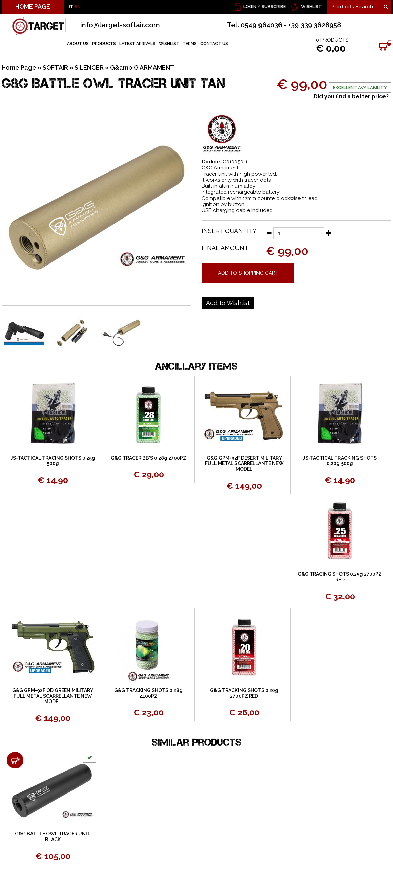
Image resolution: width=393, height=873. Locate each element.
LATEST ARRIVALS (137, 43)
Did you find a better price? (351, 96)
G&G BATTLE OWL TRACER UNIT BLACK (52, 836)
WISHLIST (311, 6)
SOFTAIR (55, 67)
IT (71, 6)
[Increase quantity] (329, 233)
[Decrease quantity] (269, 233)
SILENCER (89, 67)
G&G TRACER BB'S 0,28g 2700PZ (148, 458)
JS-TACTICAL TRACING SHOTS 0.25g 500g (53, 460)
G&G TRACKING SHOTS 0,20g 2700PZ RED (244, 693)
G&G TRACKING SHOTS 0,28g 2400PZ (148, 693)
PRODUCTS (104, 43)
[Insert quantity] (298, 233)
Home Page (19, 67)
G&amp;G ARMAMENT (142, 67)
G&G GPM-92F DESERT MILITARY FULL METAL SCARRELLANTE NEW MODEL (244, 463)
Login (249, 6)
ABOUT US (78, 43)
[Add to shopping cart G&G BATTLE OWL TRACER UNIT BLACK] (15, 760)
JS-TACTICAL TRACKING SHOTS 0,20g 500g (340, 460)
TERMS (190, 43)
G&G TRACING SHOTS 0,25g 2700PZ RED (340, 576)
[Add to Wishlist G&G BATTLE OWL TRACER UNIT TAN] (228, 303)
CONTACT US (214, 43)
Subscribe (274, 6)
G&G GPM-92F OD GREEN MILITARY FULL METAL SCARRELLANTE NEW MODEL (52, 696)
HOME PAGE (32, 6)
